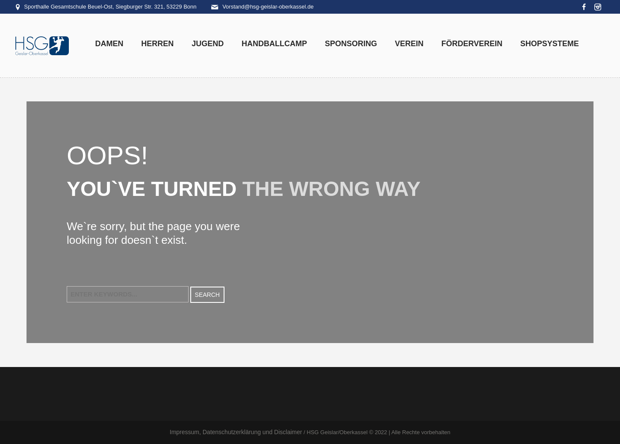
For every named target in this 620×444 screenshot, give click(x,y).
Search (207, 294)
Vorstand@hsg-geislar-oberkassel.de (267, 6)
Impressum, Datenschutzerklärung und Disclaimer (236, 432)
